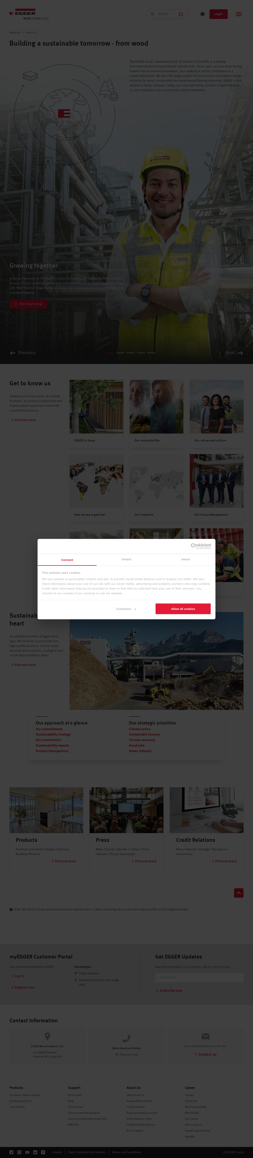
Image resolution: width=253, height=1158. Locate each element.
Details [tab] (126, 559)
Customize (126, 609)
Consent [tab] (67, 559)
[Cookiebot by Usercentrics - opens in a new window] (194, 546)
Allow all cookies (183, 609)
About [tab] (185, 559)
